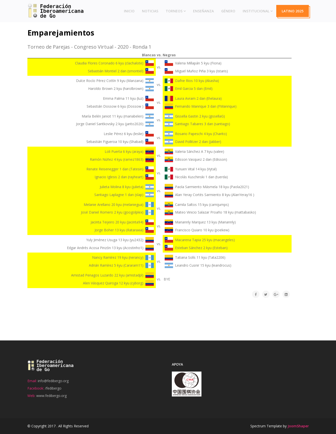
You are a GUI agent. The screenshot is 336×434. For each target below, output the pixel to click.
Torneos (174, 11)
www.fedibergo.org (51, 395)
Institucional (256, 11)
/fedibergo (53, 388)
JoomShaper (298, 426)
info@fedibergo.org (53, 380)
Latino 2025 (292, 11)
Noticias (150, 11)
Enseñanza (203, 11)
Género (228, 11)
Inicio (129, 11)
